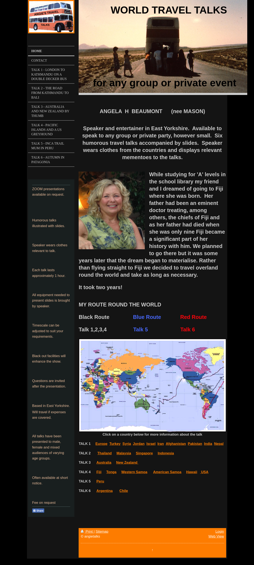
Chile (124, 491)
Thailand (104, 453)
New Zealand (127, 462)
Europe (101, 444)
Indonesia (166, 453)
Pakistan (195, 444)
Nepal (219, 444)
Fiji (98, 472)
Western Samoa (134, 472)
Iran (160, 444)
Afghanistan (176, 444)
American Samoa (167, 472)
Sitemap (101, 531)
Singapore (144, 453)
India (208, 444)
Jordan (138, 444)
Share (38, 510)
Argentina (104, 491)
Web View (216, 536)
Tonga (111, 472)
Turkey (115, 444)
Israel (151, 444)
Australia (103, 462)
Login (219, 531)
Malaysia (124, 453)
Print (87, 531)
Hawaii (191, 472)
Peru (100, 481)
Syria (126, 444)
